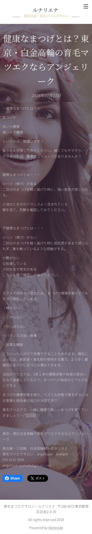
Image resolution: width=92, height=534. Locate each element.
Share (12, 478)
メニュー (86, 6)
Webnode (55, 527)
